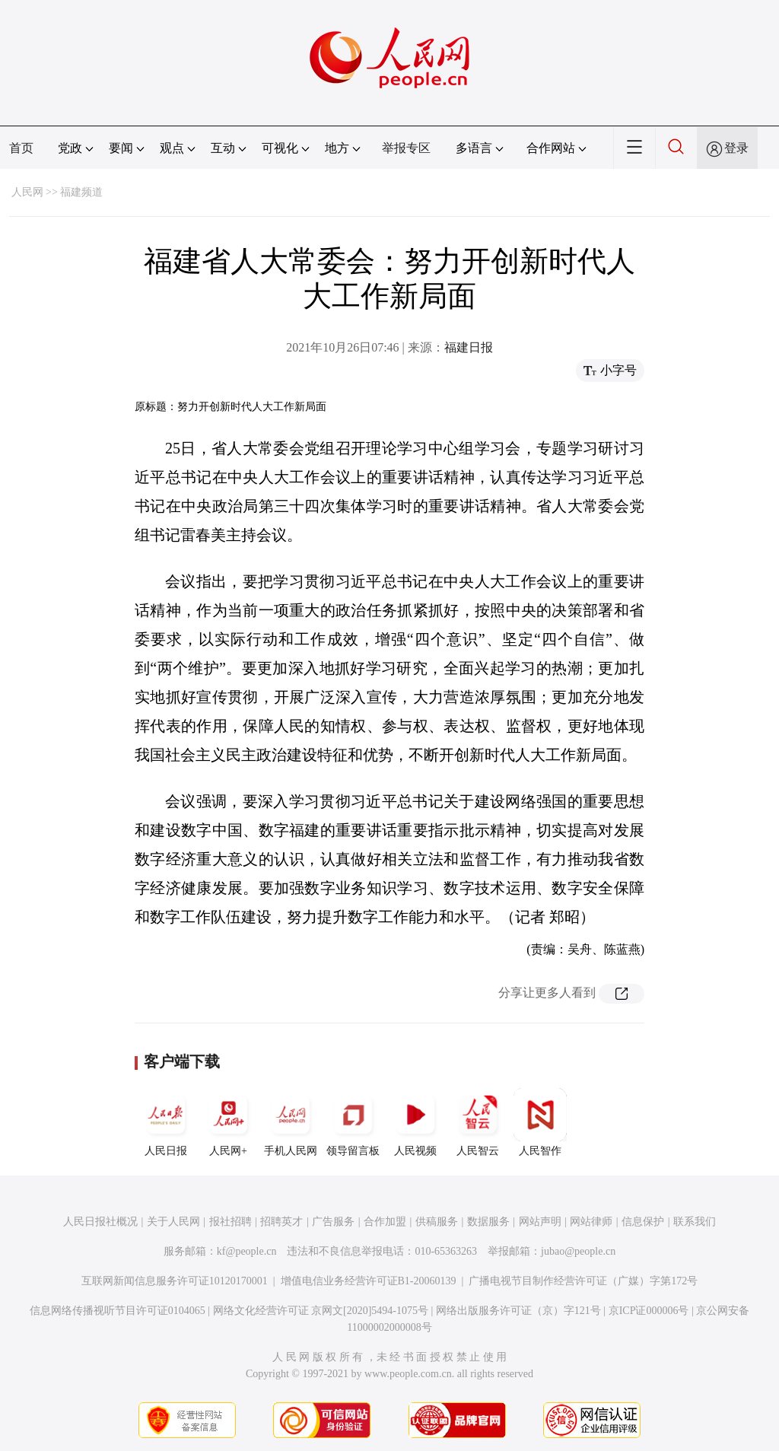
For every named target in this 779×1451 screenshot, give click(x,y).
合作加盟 (385, 1221)
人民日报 (165, 1122)
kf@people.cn (247, 1251)
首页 (21, 148)
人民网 (27, 192)
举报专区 (406, 148)
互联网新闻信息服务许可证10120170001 (174, 1281)
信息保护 (643, 1221)
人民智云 (477, 1122)
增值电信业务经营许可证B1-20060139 (368, 1281)
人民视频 (415, 1122)
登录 (736, 148)
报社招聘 (230, 1221)
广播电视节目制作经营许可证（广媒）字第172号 (583, 1281)
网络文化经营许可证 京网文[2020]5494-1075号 (321, 1310)
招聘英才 (281, 1221)
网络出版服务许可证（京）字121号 (518, 1310)
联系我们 (694, 1221)
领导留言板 (353, 1122)
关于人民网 (173, 1221)
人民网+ (228, 1122)
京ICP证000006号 (649, 1310)
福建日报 (468, 347)
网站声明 (540, 1221)
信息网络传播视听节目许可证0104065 (117, 1310)
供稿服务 (436, 1221)
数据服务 (488, 1221)
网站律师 (591, 1221)
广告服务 (333, 1221)
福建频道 (81, 192)
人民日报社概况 (100, 1221)
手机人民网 (290, 1122)
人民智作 (540, 1122)
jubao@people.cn (578, 1251)
